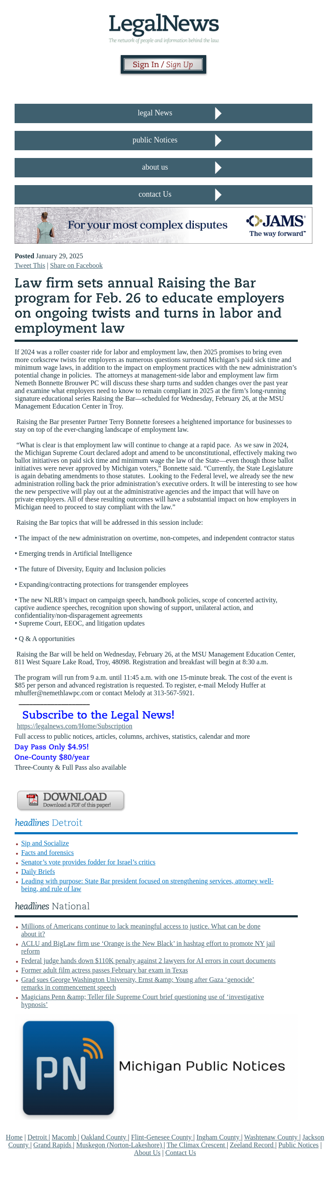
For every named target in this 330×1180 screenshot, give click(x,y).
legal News (155, 112)
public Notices (155, 140)
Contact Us (180, 1152)
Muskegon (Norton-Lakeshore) (120, 1145)
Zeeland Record (252, 1145)
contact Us (155, 194)
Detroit (38, 1137)
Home (14, 1137)
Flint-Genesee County (162, 1137)
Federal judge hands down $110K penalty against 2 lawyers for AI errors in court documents (148, 960)
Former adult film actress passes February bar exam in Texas (104, 970)
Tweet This (30, 265)
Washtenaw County (271, 1137)
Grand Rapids (53, 1145)
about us (155, 167)
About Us (147, 1152)
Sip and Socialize (45, 843)
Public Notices (298, 1145)
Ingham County (218, 1137)
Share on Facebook (76, 265)
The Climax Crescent (197, 1145)
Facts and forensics (47, 852)
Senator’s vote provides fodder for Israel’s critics (88, 862)
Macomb (65, 1137)
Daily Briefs (38, 871)
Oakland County (104, 1137)
